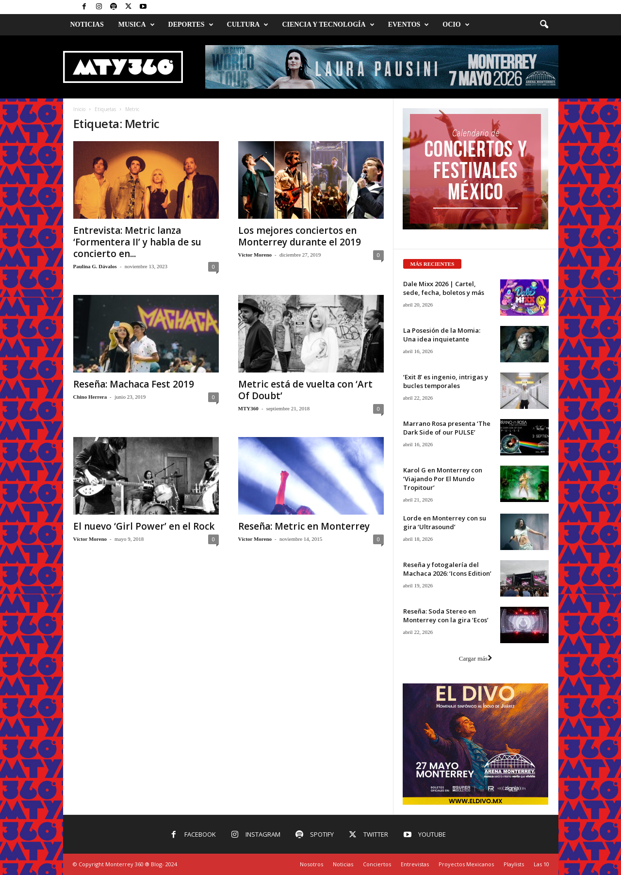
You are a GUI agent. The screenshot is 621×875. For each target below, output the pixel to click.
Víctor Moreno (255, 255)
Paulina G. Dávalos (95, 266)
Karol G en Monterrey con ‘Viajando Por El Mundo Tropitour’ (442, 479)
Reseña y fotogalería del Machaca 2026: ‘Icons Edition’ (447, 569)
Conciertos (377, 864)
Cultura (248, 24)
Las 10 (541, 864)
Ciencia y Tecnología (328, 24)
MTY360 (248, 408)
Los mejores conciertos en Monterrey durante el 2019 (299, 236)
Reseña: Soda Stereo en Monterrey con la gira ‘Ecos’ (446, 615)
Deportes (190, 24)
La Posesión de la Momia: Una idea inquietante (441, 334)
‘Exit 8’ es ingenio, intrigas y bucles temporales (445, 381)
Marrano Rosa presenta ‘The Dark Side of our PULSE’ (446, 428)
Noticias (87, 24)
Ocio (455, 24)
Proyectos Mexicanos (466, 864)
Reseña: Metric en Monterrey (304, 526)
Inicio (79, 109)
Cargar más (475, 658)
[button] (544, 24)
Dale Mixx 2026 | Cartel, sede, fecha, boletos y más (443, 288)
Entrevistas (415, 864)
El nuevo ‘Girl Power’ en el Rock (143, 526)
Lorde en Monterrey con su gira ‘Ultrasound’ (444, 522)
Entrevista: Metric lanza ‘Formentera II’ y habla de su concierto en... (137, 242)
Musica (136, 24)
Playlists (514, 864)
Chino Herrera (90, 397)
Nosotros (311, 864)
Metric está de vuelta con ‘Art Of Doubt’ (305, 390)
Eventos (408, 24)
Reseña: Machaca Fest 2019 (133, 384)
